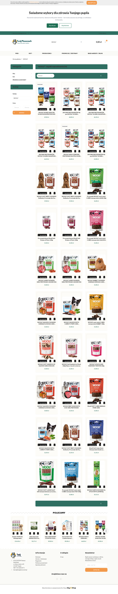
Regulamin (38, 561)
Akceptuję (93, 3)
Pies (17, 53)
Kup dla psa (52, 25)
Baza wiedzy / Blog (95, 53)
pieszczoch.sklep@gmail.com (18, 33)
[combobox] (45, 76)
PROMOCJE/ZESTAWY (19, 80)
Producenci (47, 53)
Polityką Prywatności (34, 2)
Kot (30, 53)
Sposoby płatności (40, 565)
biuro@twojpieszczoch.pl (20, 570)
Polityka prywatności (41, 563)
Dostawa (37, 557)
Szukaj (21, 112)
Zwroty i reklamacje (41, 559)
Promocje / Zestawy (70, 53)
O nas (62, 557)
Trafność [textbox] (40, 75)
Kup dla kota (65, 25)
